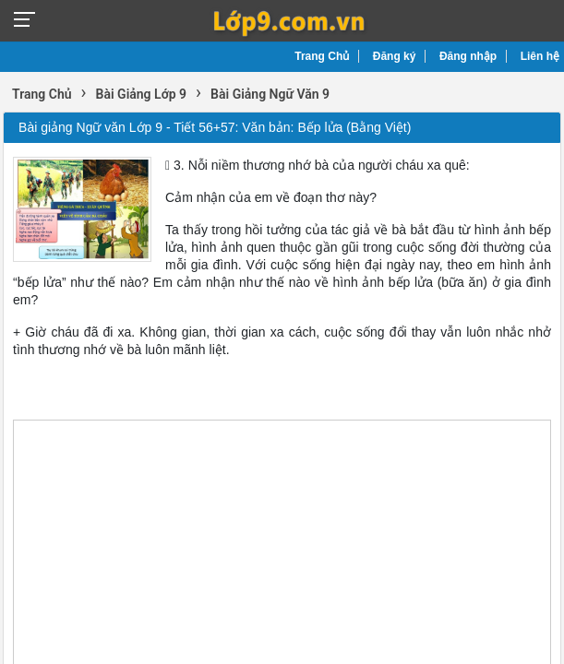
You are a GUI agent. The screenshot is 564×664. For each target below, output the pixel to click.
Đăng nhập (468, 56)
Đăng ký (394, 56)
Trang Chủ (321, 56)
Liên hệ (540, 56)
